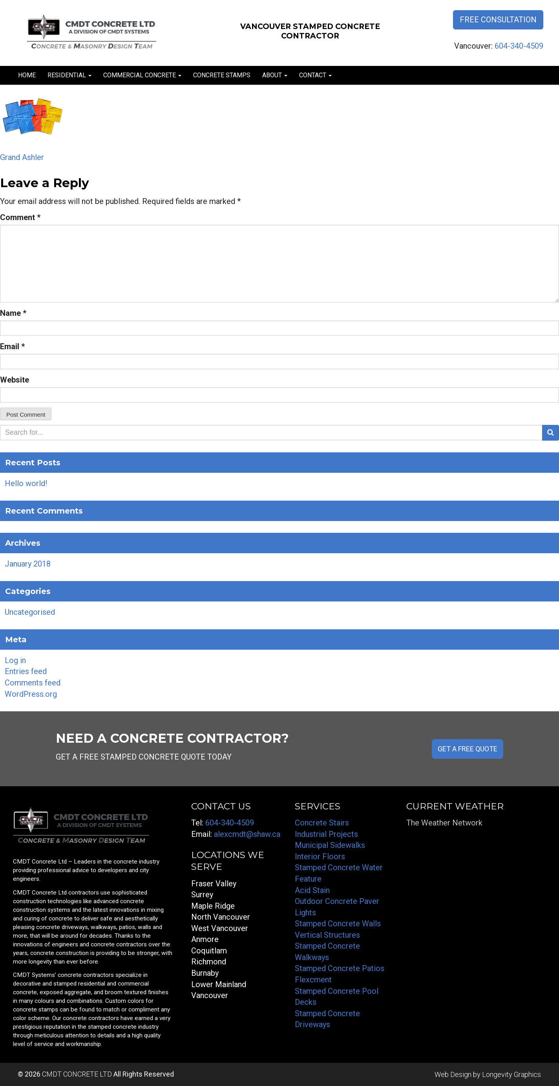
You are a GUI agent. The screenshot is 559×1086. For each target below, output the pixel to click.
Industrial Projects (326, 834)
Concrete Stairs (322, 822)
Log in (15, 660)
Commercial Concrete (142, 75)
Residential (69, 75)
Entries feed (26, 671)
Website (14, 379)
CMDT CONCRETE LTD (77, 1074)
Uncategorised (30, 612)
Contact (315, 75)
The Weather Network (444, 822)
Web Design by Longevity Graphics (488, 1074)
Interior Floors (320, 856)
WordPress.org (31, 694)
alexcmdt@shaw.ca (247, 834)
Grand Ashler (22, 157)
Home (27, 75)
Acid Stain (312, 890)
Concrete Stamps (221, 75)
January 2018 (28, 564)
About (274, 75)
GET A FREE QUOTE (467, 749)
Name (13, 313)
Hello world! (26, 483)
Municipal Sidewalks (330, 845)
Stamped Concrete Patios (339, 968)
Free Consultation (498, 19)
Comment (20, 217)
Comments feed (32, 682)
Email (12, 346)
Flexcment (313, 979)
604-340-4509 (519, 46)
